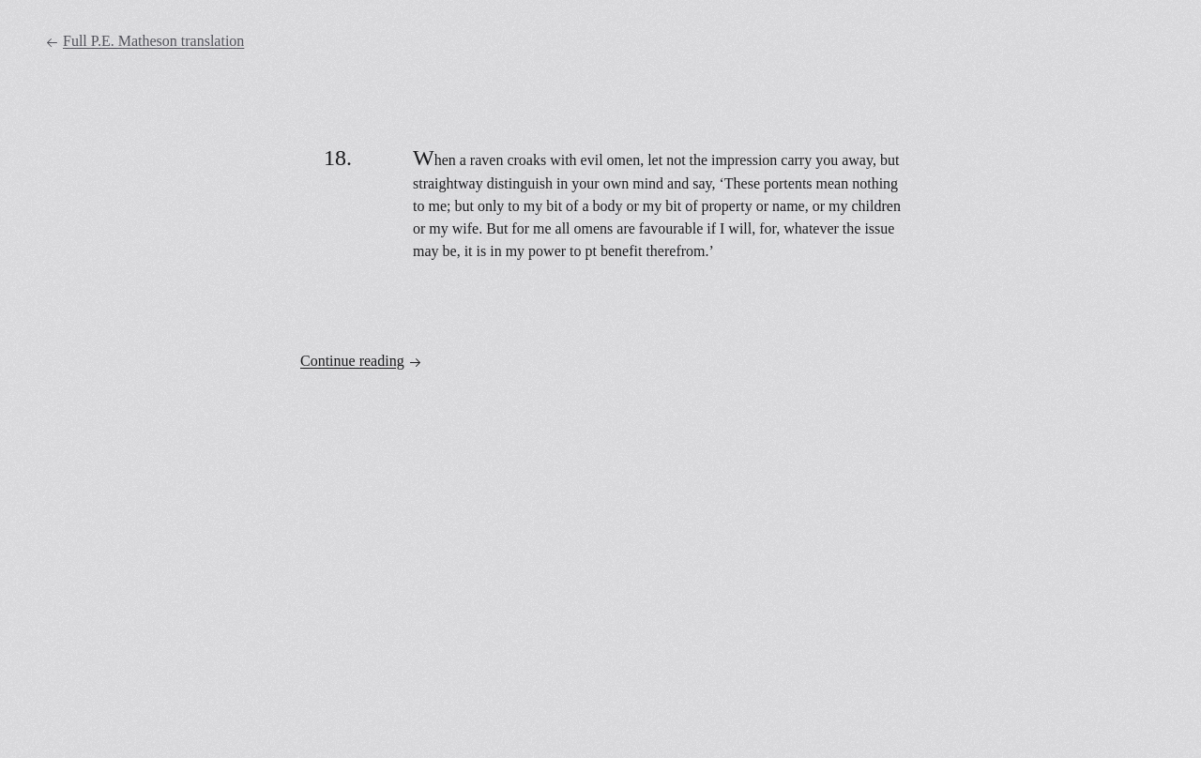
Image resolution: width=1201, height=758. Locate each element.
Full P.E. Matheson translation (144, 41)
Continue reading (361, 361)
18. (338, 157)
